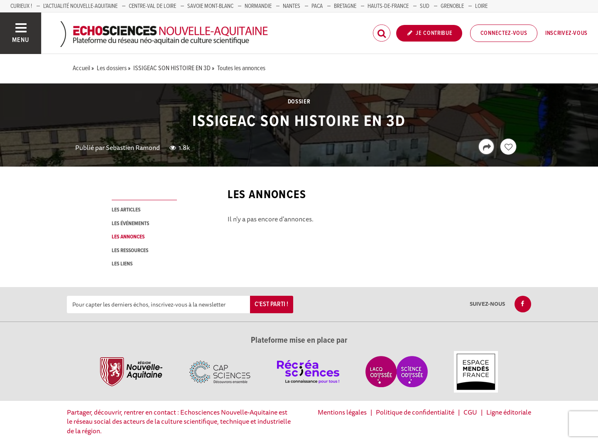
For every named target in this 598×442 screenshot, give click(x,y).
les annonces (128, 237)
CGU (470, 412)
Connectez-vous (503, 33)
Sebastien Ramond (133, 147)
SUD (424, 6)
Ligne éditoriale (508, 412)
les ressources (130, 250)
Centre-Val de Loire (152, 6)
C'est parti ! (271, 304)
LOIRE (481, 6)
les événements (130, 223)
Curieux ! (21, 6)
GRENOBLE (452, 6)
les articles (126, 210)
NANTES (291, 6)
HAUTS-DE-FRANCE (388, 6)
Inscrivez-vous (566, 33)
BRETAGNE (345, 6)
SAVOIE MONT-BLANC (210, 6)
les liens (122, 264)
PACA (317, 6)
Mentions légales (342, 412)
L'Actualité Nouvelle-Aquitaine (80, 6)
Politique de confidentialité (415, 412)
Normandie (258, 6)
